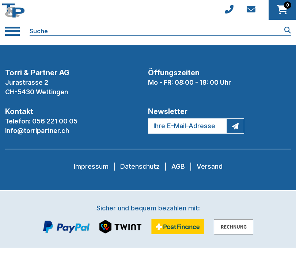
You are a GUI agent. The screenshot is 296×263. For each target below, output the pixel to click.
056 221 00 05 (54, 121)
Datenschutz (140, 166)
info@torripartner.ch (37, 130)
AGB (178, 166)
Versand (210, 166)
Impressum (91, 166)
